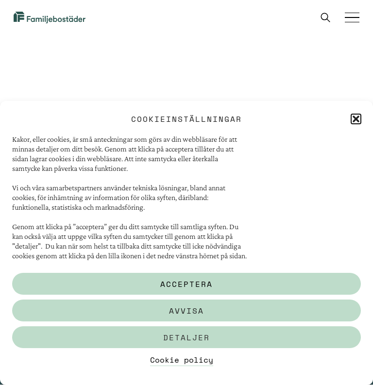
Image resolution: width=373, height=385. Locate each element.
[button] (356, 119)
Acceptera (186, 284)
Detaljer (186, 337)
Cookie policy (181, 360)
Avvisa (186, 311)
